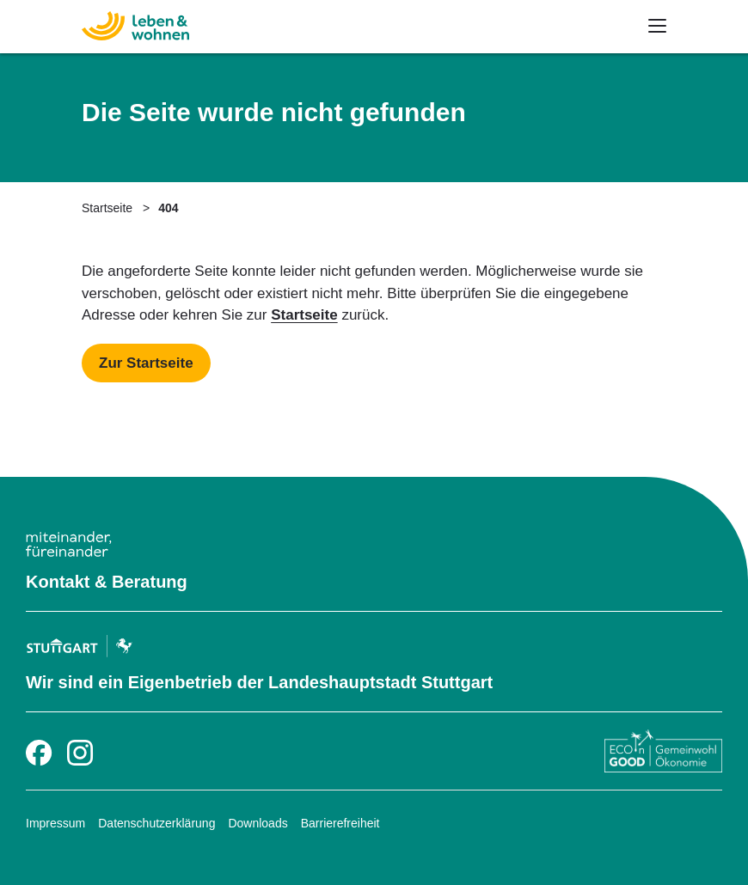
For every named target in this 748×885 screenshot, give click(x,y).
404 (168, 208)
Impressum (55, 823)
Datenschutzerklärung (156, 823)
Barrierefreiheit (340, 823)
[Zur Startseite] (101, 23)
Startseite (107, 208)
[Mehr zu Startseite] (146, 363)
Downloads (257, 823)
